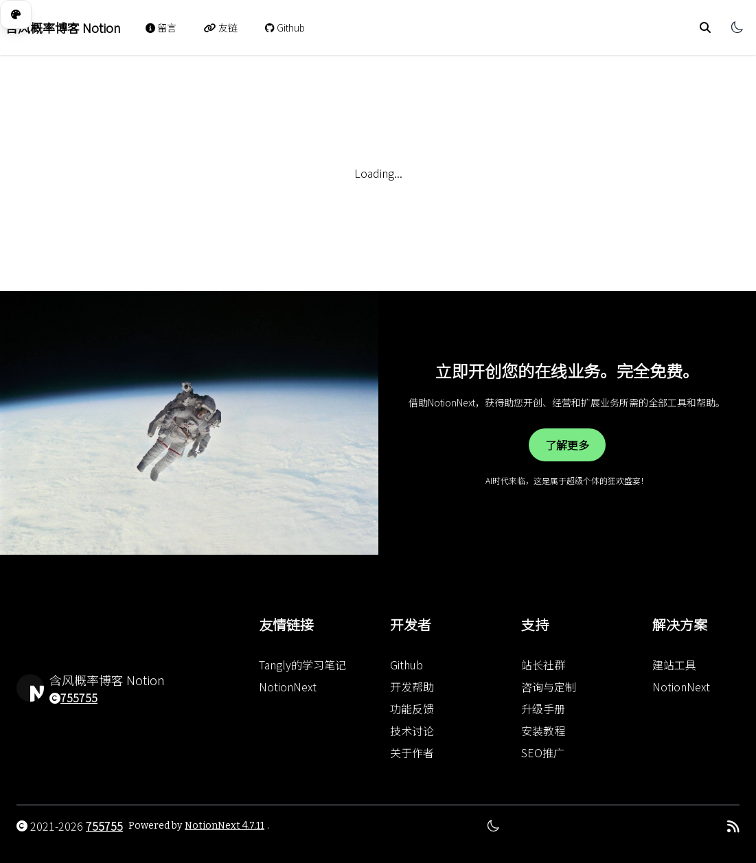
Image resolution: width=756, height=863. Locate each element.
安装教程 (543, 730)
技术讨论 (412, 730)
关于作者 (412, 752)
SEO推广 (542, 752)
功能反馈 (412, 708)
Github (285, 27)
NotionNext (288, 686)
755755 (79, 697)
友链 (221, 27)
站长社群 (543, 664)
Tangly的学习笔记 (302, 664)
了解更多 (567, 445)
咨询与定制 (548, 686)
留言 (161, 27)
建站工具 (674, 664)
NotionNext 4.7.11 (224, 825)
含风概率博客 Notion (63, 27)
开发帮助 (412, 686)
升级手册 (543, 708)
